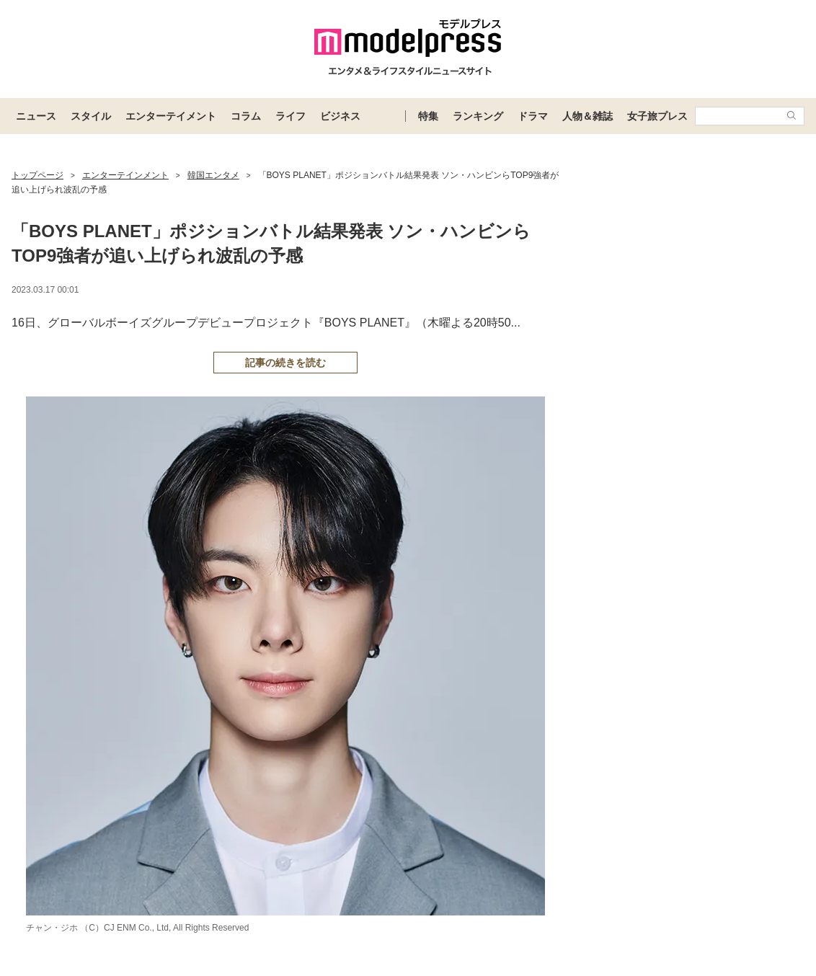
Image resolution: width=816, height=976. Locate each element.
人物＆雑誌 (587, 116)
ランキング (478, 116)
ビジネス (340, 116)
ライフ (290, 116)
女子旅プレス (657, 116)
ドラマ (533, 116)
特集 (428, 116)
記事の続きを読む (285, 362)
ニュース (36, 116)
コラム (246, 116)
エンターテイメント (170, 116)
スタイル (91, 116)
